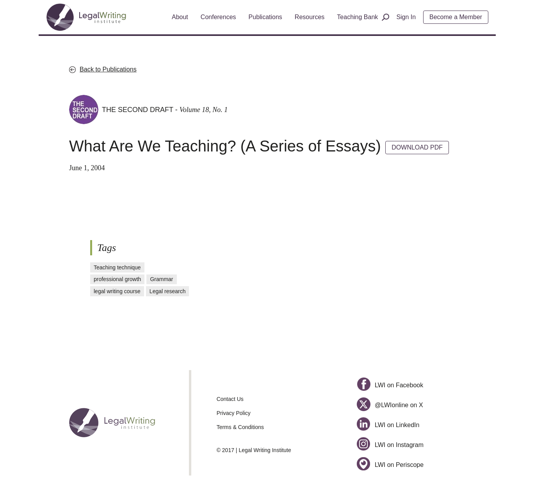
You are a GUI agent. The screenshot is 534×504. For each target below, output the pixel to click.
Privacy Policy (234, 413)
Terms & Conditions (240, 427)
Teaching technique (117, 267)
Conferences (218, 17)
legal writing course (117, 291)
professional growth (117, 279)
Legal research (168, 291)
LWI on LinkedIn (388, 425)
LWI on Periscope (390, 464)
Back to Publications (108, 69)
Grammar (161, 279)
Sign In (406, 17)
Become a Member (455, 17)
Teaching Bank (357, 17)
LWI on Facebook (390, 385)
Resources (309, 17)
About (180, 17)
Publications (265, 17)
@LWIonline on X (390, 405)
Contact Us (230, 399)
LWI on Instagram (390, 445)
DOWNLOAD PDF (417, 147)
